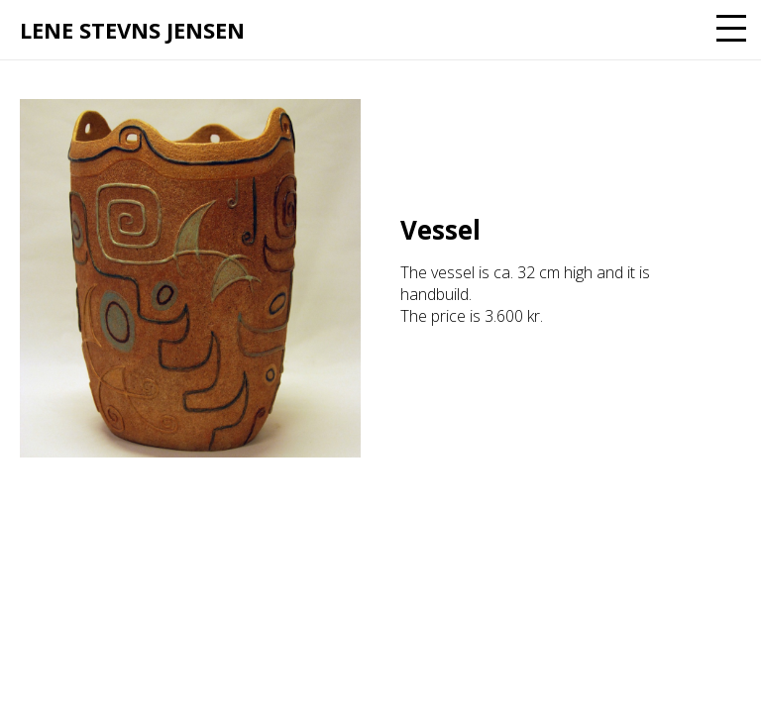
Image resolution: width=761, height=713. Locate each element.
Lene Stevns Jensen (132, 30)
